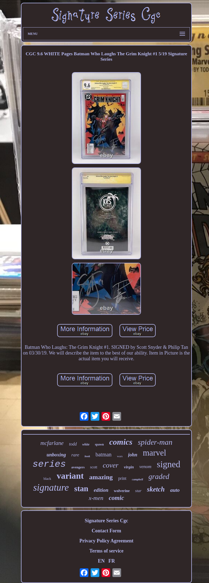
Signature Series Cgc (106, 520)
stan (81, 488)
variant (70, 476)
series (49, 464)
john (132, 454)
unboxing (56, 454)
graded (159, 476)
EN (101, 561)
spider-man (155, 442)
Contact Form (106, 530)
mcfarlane (52, 443)
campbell (137, 479)
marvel (154, 452)
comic (116, 498)
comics (120, 441)
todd (73, 444)
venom (145, 466)
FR (111, 561)
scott (93, 467)
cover (110, 465)
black (47, 479)
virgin (129, 467)
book (87, 456)
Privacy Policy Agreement (106, 541)
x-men (96, 498)
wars (120, 456)
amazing (101, 477)
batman (104, 454)
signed (168, 464)
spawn (99, 444)
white (86, 444)
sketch (156, 489)
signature (51, 487)
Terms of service (106, 551)
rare (75, 454)
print (122, 478)
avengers (78, 467)
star (138, 491)
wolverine (122, 491)
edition (101, 490)
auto (175, 490)
